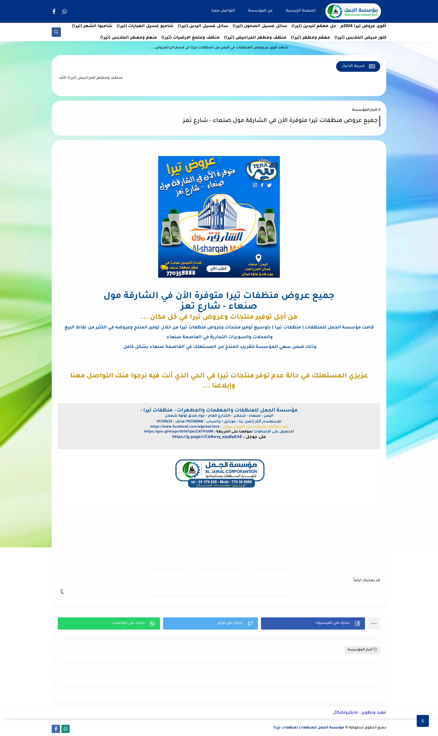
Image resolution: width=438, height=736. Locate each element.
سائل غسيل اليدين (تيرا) (203, 26)
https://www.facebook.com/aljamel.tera (185, 427)
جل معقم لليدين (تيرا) (314, 26)
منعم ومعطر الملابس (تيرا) (128, 38)
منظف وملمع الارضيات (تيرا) (191, 38)
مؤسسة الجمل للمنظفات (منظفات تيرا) (308, 728)
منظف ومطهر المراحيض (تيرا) (255, 38)
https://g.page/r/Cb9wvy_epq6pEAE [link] (207, 437)
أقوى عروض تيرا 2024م (363, 26)
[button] (313, 623)
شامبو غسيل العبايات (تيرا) (145, 26)
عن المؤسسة (260, 11)
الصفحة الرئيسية (301, 11)
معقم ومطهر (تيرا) (310, 38)
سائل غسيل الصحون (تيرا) (260, 26)
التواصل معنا (223, 11)
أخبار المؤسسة (364, 110)
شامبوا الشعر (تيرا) (92, 26)
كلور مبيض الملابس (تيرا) (360, 38)
